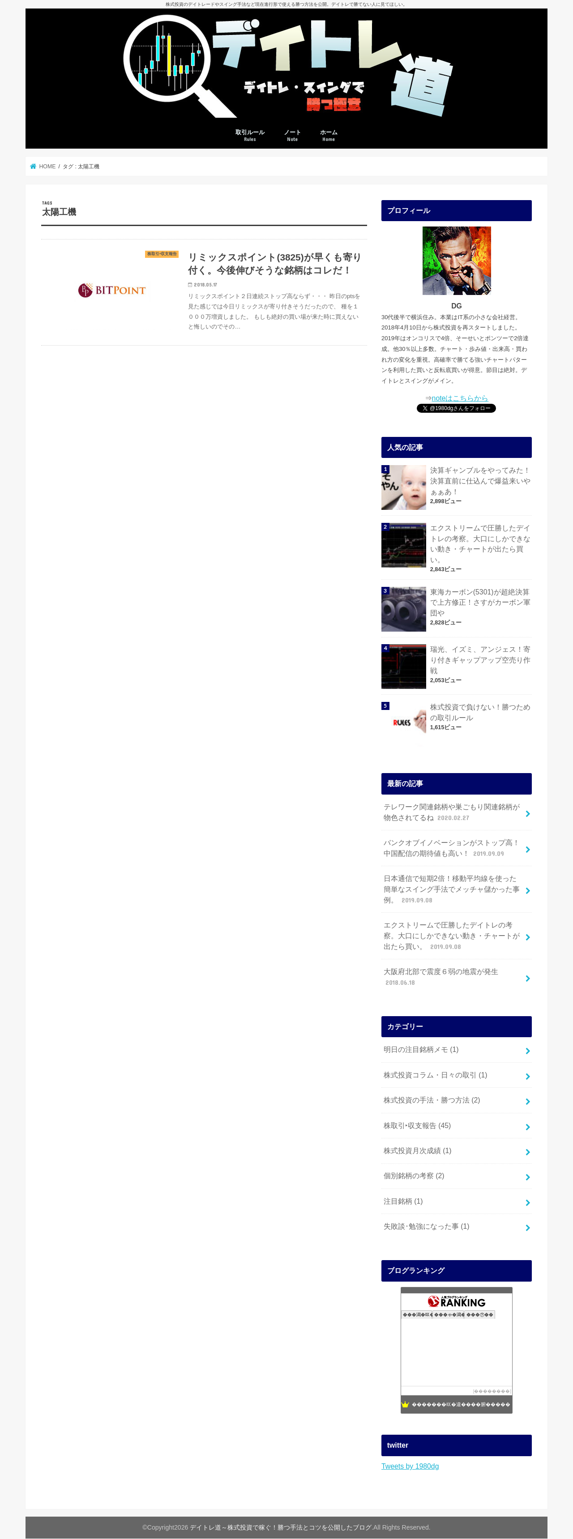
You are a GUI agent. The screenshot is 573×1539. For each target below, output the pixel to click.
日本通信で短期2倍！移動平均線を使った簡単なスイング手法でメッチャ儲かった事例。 (452, 890)
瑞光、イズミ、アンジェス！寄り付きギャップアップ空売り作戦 (480, 660)
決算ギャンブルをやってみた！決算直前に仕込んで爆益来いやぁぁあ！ (480, 481)
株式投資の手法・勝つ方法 (432, 1100)
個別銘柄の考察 (414, 1176)
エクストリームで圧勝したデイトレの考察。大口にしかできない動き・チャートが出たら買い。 (480, 544)
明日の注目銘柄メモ (421, 1049)
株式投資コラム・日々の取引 (435, 1075)
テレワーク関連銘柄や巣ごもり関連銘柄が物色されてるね (452, 812)
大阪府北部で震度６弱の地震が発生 (441, 977)
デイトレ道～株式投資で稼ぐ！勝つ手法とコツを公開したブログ (281, 1527)
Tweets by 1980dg (410, 1466)
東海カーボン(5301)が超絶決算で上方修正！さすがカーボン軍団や (480, 602)
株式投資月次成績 (418, 1150)
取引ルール (250, 136)
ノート (292, 136)
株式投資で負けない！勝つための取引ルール (480, 712)
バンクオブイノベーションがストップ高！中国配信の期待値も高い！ (452, 848)
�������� (492, 1391)
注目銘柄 (403, 1201)
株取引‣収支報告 (417, 1125)
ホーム (329, 136)
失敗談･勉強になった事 (427, 1226)
